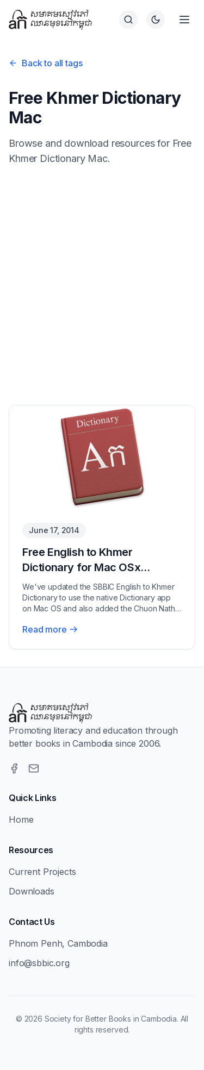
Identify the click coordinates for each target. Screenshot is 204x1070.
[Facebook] (14, 768)
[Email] (33, 768)
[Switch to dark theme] (155, 19)
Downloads (31, 891)
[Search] (128, 19)
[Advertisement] (102, 285)
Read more (50, 629)
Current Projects (42, 871)
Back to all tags (45, 63)
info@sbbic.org (39, 963)
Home (21, 819)
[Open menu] (184, 19)
